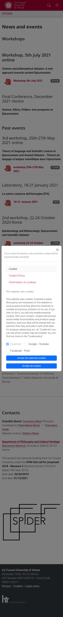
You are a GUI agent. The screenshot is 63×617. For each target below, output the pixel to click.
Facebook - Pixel (20, 350)
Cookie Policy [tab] (17, 275)
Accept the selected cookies (31, 358)
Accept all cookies (31, 366)
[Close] (57, 249)
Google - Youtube (38, 344)
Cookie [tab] (13, 269)
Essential (15, 344)
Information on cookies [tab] (22, 282)
